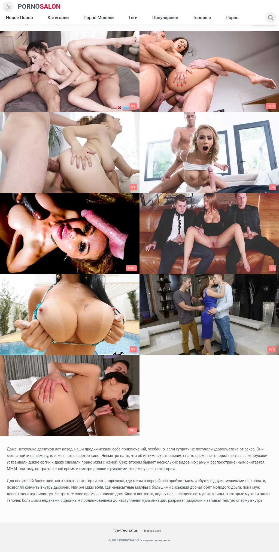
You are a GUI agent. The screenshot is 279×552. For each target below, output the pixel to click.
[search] (270, 17)
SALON (39, 6)
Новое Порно (19, 17)
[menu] (8, 6)
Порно (232, 17)
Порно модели (98, 17)
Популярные (165, 17)
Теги (132, 17)
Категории (58, 17)
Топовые (202, 17)
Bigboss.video (152, 530)
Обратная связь (126, 530)
